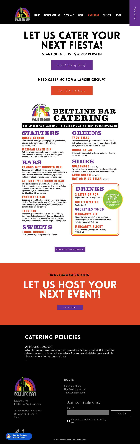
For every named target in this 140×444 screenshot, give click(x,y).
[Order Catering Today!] (72, 65)
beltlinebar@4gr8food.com (27, 404)
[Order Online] (134, 13)
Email (70, 408)
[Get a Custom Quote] (72, 90)
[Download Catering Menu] (70, 249)
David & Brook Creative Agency (76, 439)
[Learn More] (70, 307)
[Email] (87, 412)
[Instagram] (16, 430)
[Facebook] (23, 430)
